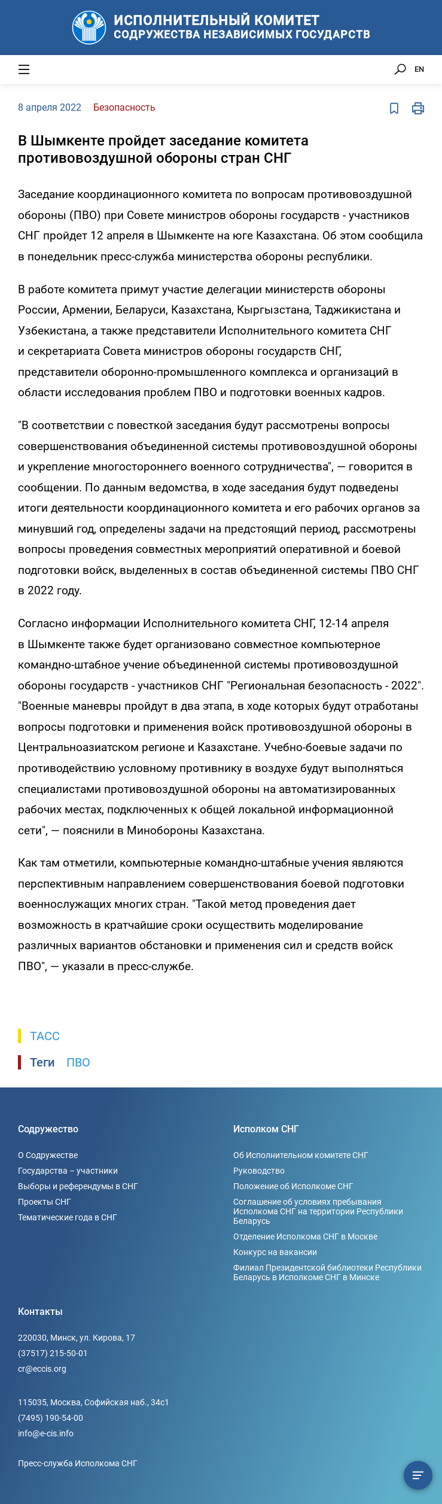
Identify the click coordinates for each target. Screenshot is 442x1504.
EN (419, 69)
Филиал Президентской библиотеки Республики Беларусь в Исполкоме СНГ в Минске (327, 1272)
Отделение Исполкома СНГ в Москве (305, 1236)
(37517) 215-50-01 (53, 1353)
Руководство (259, 1170)
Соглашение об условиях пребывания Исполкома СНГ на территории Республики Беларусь (318, 1211)
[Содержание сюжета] (418, 1475)
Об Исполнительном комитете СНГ (300, 1155)
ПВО (78, 1062)
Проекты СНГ (44, 1202)
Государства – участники (68, 1170)
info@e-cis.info (46, 1433)
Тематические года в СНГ (67, 1217)
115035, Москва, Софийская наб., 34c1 (93, 1402)
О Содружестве (48, 1155)
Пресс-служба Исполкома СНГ (78, 1463)
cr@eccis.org (42, 1369)
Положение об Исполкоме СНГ (293, 1186)
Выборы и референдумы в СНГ (78, 1186)
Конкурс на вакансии (275, 1252)
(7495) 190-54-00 (50, 1418)
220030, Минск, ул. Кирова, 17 (76, 1337)
